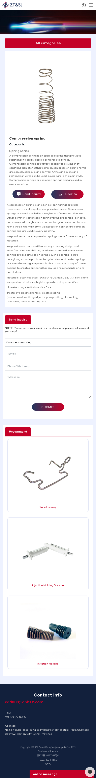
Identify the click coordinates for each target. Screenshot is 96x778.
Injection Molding (48, 663)
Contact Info (48, 695)
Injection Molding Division (48, 585)
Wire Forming (48, 506)
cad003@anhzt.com (24, 702)
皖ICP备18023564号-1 (48, 755)
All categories (48, 43)
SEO (48, 764)
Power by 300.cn (48, 759)
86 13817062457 (16, 716)
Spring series (19, 150)
